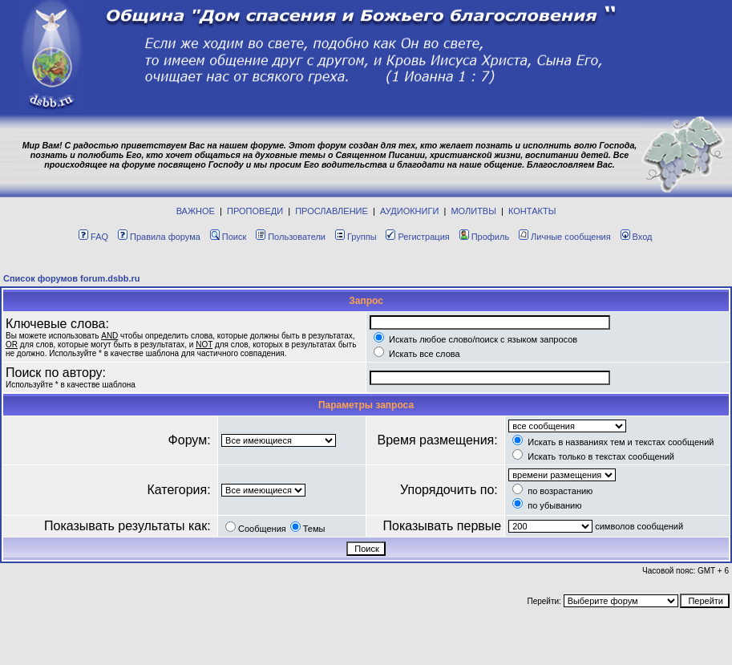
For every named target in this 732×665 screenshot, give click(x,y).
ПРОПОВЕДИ (255, 211)
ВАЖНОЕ (195, 211)
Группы (356, 236)
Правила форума (159, 236)
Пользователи (291, 236)
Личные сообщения (565, 236)
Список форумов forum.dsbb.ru (71, 278)
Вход (637, 236)
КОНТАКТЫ (532, 211)
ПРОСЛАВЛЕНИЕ (331, 211)
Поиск (228, 236)
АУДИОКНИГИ (409, 211)
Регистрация (417, 236)
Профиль (484, 236)
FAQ (93, 236)
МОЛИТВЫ (473, 211)
